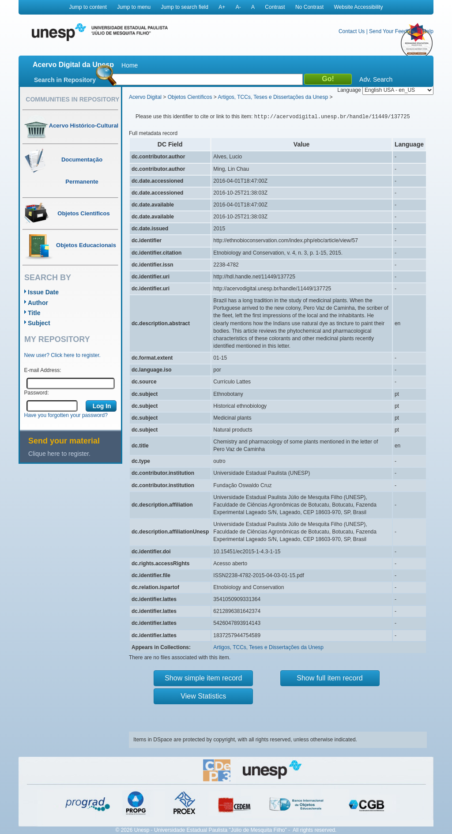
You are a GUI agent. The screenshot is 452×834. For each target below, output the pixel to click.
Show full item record (329, 678)
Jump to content (87, 7)
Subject (39, 323)
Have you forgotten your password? (66, 415)
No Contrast (309, 7)
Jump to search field (184, 7)
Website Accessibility (358, 7)
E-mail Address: (42, 370)
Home (129, 65)
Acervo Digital (145, 97)
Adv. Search (375, 79)
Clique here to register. (59, 453)
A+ (221, 7)
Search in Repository (65, 79)
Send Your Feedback (393, 31)
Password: (36, 393)
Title (34, 312)
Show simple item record (203, 678)
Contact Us (352, 31)
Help (427, 31)
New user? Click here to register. (62, 355)
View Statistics (203, 696)
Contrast (275, 7)
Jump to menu (134, 7)
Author (38, 302)
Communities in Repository (72, 99)
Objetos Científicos (190, 97)
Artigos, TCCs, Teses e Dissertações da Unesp (273, 97)
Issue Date (43, 292)
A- (238, 7)
